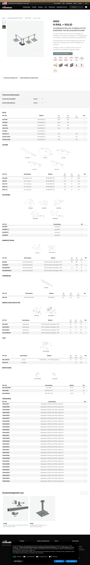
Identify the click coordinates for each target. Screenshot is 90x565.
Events (75, 3)
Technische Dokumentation (10, 78)
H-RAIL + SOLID (37, 18)
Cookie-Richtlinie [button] (65, 547)
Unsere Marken (57, 3)
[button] (77, 544)
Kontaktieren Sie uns (62, 7)
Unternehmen (69, 3)
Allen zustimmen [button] (71, 561)
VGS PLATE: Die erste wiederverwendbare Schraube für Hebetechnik (45, 1)
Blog (63, 3)
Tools (45, 7)
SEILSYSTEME (28, 18)
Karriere (80, 3)
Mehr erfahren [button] (18, 561)
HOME (3, 18)
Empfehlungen (26, 7)
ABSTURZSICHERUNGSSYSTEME (15, 18)
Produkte (34, 7)
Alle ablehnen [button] (59, 561)
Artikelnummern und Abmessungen (29, 78)
